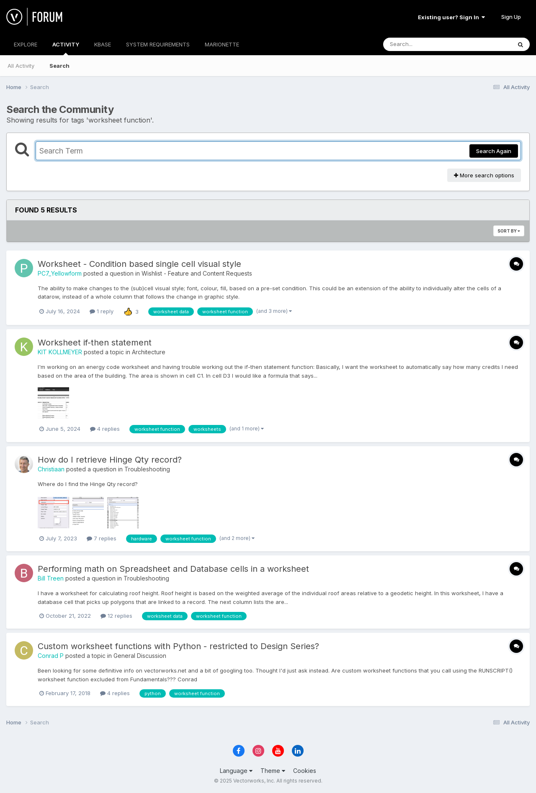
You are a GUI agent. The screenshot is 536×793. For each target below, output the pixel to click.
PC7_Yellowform (60, 273)
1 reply (101, 311)
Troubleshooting (147, 469)
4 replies (105, 428)
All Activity (21, 65)
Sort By (508, 230)
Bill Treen (51, 578)
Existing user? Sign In (451, 17)
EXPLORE (25, 44)
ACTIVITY (65, 48)
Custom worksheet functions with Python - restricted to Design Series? (178, 646)
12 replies (116, 615)
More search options (484, 175)
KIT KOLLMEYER (60, 352)
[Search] (424, 44)
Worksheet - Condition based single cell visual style (139, 264)
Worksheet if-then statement (95, 343)
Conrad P (51, 655)
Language (236, 770)
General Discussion (139, 655)
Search (59, 65)
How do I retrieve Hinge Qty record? (110, 460)
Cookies (304, 770)
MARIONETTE (222, 44)
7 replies (101, 538)
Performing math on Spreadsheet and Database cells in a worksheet (173, 569)
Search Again (493, 151)
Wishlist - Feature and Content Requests (197, 273)
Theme (272, 770)
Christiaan (51, 469)
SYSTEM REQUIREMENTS (158, 44)
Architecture (148, 352)
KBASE (102, 44)
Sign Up (511, 16)
